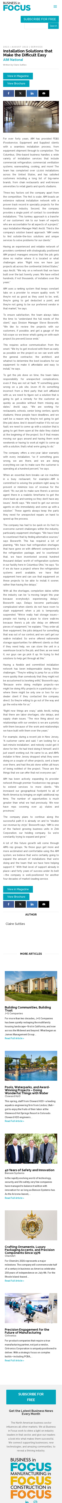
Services (37, 47)
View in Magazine (18, 76)
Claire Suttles (19, 65)
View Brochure (16, 83)
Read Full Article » (14, 1038)
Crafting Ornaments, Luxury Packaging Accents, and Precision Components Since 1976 (31, 1251)
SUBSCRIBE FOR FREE (31, 1397)
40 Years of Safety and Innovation (31, 1171)
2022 (6, 47)
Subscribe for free (40, 19)
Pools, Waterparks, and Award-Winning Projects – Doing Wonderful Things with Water (31, 1091)
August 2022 (20, 47)
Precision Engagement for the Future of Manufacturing (31, 1332)
